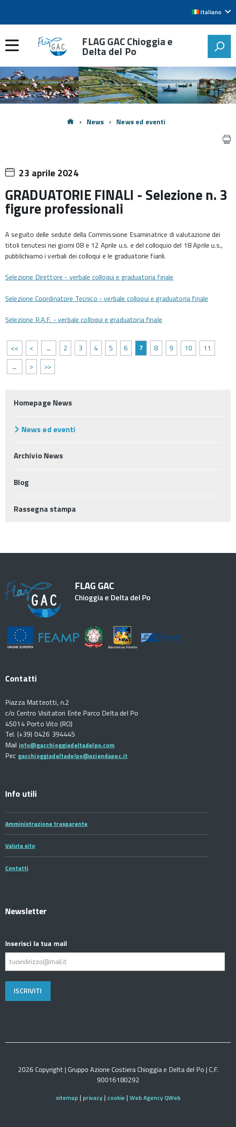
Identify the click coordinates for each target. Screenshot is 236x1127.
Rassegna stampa (45, 509)
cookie (116, 1097)
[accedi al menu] (12, 45)
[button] (211, 12)
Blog (21, 482)
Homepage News (43, 402)
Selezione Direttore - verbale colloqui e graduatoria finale (89, 277)
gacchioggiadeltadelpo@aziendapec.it (73, 755)
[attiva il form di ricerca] (219, 46)
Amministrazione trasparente (46, 823)
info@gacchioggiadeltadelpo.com (67, 744)
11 (207, 348)
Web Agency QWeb (155, 1097)
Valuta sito (20, 845)
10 (188, 348)
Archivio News (38, 455)
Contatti (16, 867)
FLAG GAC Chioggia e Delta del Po (127, 46)
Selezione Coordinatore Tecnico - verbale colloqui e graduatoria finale (106, 298)
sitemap (67, 1097)
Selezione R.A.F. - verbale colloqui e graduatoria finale (83, 319)
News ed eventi (140, 122)
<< (14, 348)
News (95, 122)
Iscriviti (28, 991)
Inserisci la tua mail (36, 943)
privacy (93, 1097)
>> (47, 366)
